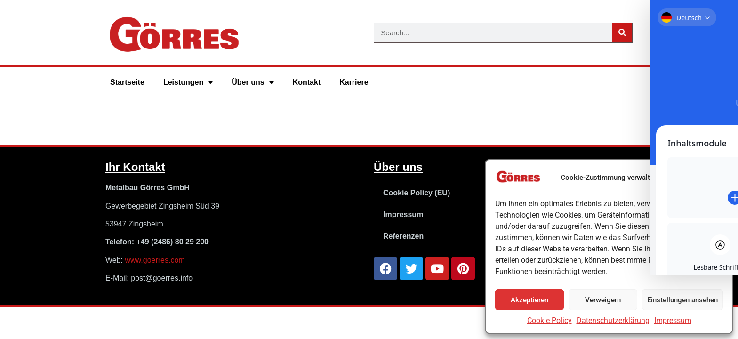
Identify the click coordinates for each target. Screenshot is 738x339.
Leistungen (188, 82)
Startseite (127, 82)
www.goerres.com (155, 260)
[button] (718, 178)
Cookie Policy (549, 320)
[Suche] (622, 32)
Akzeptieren (529, 300)
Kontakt (307, 82)
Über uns (252, 82)
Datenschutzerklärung (613, 320)
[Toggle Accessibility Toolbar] (716, 147)
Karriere (353, 82)
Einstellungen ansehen (682, 300)
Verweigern (603, 300)
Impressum (672, 320)
